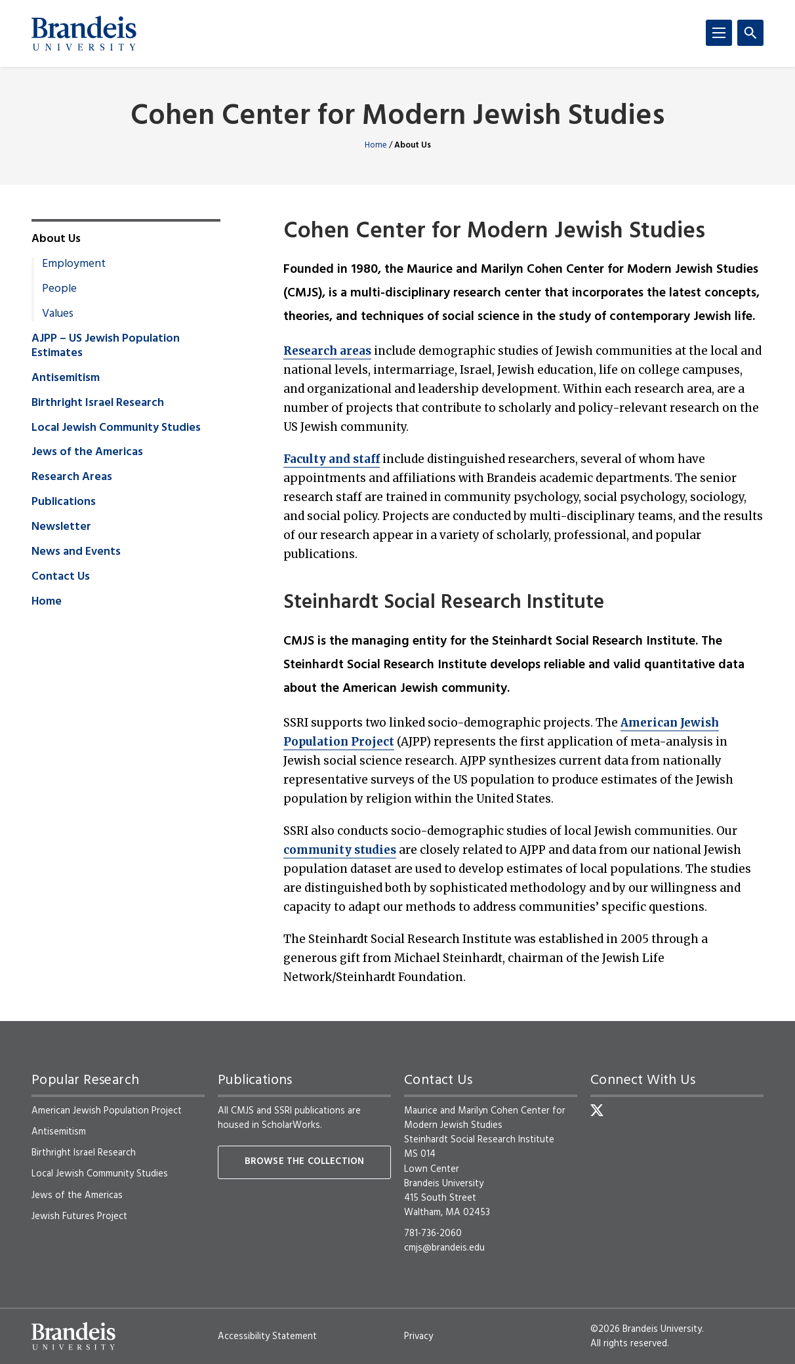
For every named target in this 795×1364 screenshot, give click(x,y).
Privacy (418, 1336)
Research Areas (71, 477)
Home (376, 145)
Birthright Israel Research (97, 403)
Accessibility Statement (267, 1336)
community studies (339, 850)
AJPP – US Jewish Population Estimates (105, 346)
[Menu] (719, 33)
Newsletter (61, 527)
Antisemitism (65, 378)
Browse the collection (304, 1161)
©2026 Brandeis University (646, 1329)
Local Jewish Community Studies (116, 428)
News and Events (76, 552)
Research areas (327, 351)
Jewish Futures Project (79, 1216)
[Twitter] (596, 1110)
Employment (74, 264)
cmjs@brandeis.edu (444, 1248)
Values (57, 314)
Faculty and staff (331, 459)
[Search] (750, 33)
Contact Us (60, 577)
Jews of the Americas (87, 452)
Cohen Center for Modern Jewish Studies (397, 117)
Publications (63, 502)
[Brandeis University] (83, 33)
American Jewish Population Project (106, 1111)
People (59, 289)
